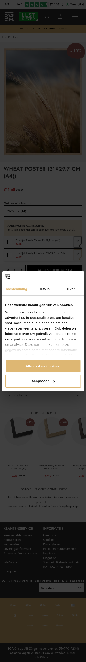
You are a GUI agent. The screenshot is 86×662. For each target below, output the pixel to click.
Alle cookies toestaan (43, 366)
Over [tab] (71, 289)
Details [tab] (44, 289)
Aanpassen (43, 381)
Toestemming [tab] (16, 289)
